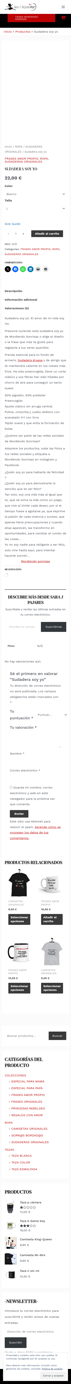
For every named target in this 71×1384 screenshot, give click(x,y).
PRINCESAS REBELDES (28, 1108)
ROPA (18, 146)
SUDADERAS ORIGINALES (23, 161)
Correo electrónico (25, 770)
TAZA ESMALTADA (24, 1169)
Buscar (57, 1036)
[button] (31, 18)
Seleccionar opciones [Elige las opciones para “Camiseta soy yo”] (19, 919)
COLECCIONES (15, 1075)
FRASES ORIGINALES (26, 1101)
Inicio (8, 146)
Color (9, 186)
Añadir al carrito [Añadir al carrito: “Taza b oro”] (50, 919)
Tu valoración (23, 727)
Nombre (17, 753)
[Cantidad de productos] (16, 233)
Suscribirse (53, 627)
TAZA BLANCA (21, 1155)
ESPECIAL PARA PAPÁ (27, 1088)
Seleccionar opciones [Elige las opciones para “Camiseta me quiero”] (52, 988)
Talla (8, 200)
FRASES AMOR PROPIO (21, 158)
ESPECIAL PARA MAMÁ (27, 1081)
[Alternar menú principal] (63, 7)
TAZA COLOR (20, 1162)
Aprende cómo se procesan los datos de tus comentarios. (35, 832)
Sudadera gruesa (30, 360)
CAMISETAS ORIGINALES (29, 1128)
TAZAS (9, 1149)
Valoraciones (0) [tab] (17, 308)
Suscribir (15, 1342)
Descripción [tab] (13, 291)
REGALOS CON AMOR (27, 1115)
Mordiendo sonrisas (35, 561)
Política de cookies (52, 1368)
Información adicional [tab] (21, 299)
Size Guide (12, 224)
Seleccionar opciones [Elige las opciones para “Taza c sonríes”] (19, 988)
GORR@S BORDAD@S (27, 1135)
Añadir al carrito (47, 233)
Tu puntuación (21, 714)
